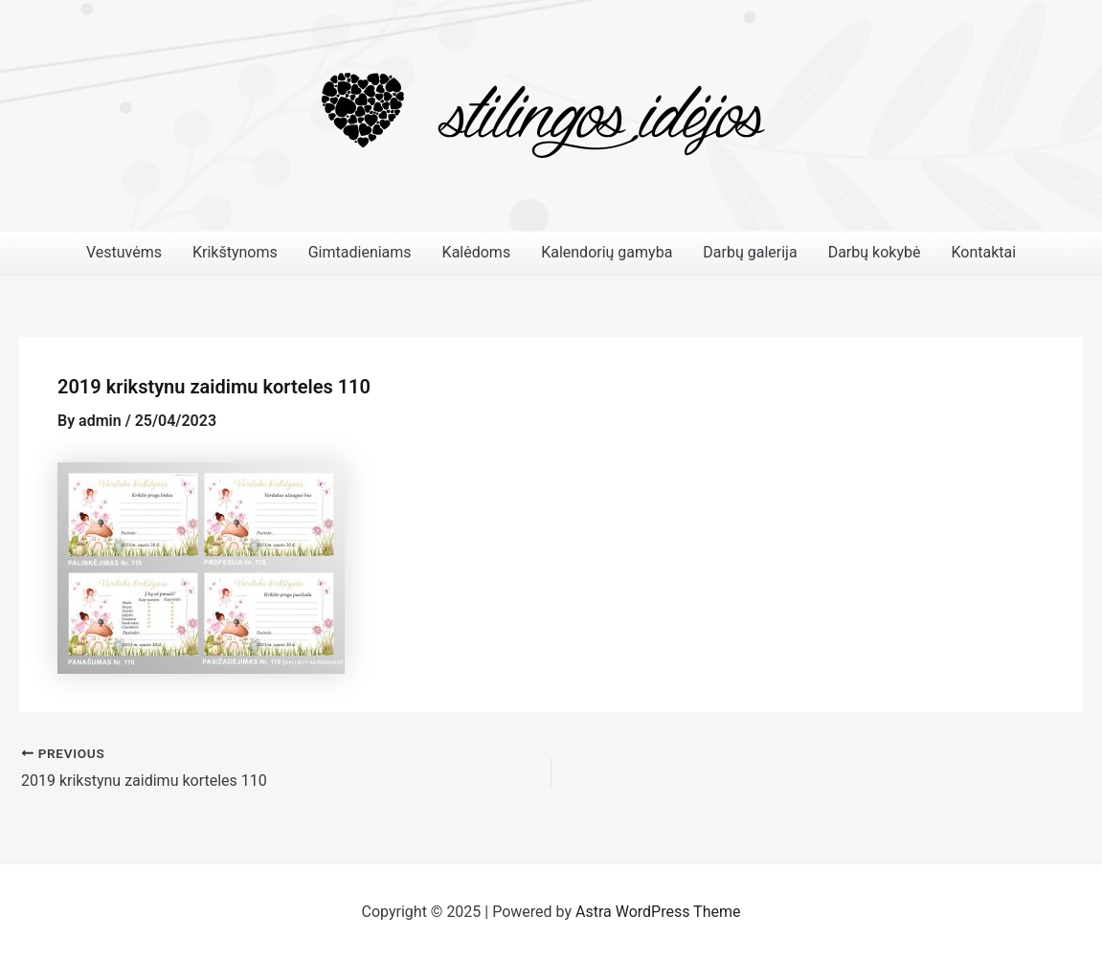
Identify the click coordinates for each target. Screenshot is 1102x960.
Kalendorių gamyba (606, 252)
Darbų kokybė (874, 252)
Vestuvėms (124, 252)
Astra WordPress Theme (657, 912)
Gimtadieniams (360, 252)
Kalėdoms (476, 252)
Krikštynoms (235, 252)
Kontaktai (983, 252)
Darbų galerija (750, 252)
